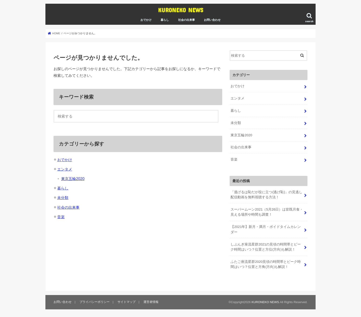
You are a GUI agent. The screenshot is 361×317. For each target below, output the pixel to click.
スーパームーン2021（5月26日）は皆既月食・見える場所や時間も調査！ (267, 212)
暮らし (165, 20)
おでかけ (146, 20)
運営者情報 (150, 302)
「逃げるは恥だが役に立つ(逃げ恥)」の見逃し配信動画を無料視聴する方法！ (266, 194)
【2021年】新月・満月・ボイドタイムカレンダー (266, 229)
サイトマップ (126, 302)
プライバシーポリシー (94, 302)
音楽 (61, 217)
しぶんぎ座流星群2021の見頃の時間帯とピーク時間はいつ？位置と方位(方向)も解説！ (266, 246)
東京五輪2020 (73, 179)
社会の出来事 (186, 20)
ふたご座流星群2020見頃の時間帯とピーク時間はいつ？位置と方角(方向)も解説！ (266, 264)
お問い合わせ (212, 20)
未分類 (62, 198)
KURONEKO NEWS (180, 9)
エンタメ (64, 169)
